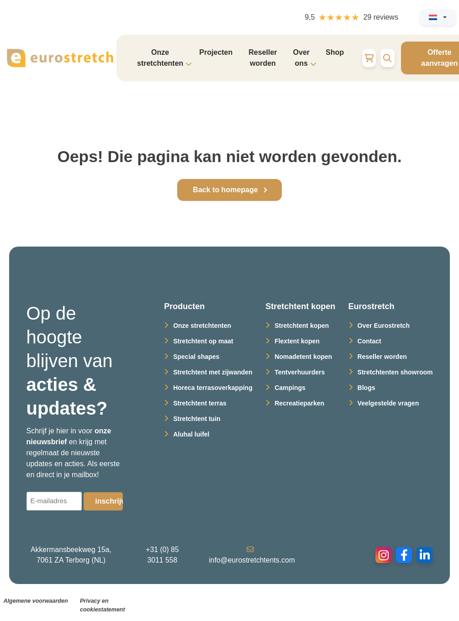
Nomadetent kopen (303, 356)
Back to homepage (225, 190)
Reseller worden (262, 57)
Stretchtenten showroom (395, 372)
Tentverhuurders (299, 372)
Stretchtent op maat (203, 341)
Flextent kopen (297, 341)
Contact (369, 341)
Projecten (215, 52)
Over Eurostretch (384, 325)
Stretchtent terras (200, 403)
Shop (335, 52)
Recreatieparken (299, 403)
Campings (290, 387)
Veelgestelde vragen (388, 403)
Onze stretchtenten (202, 325)
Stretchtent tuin (196, 418)
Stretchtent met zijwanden (212, 372)
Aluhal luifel (191, 434)
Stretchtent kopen (301, 325)
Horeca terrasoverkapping (213, 387)
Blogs (366, 387)
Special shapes (196, 356)
